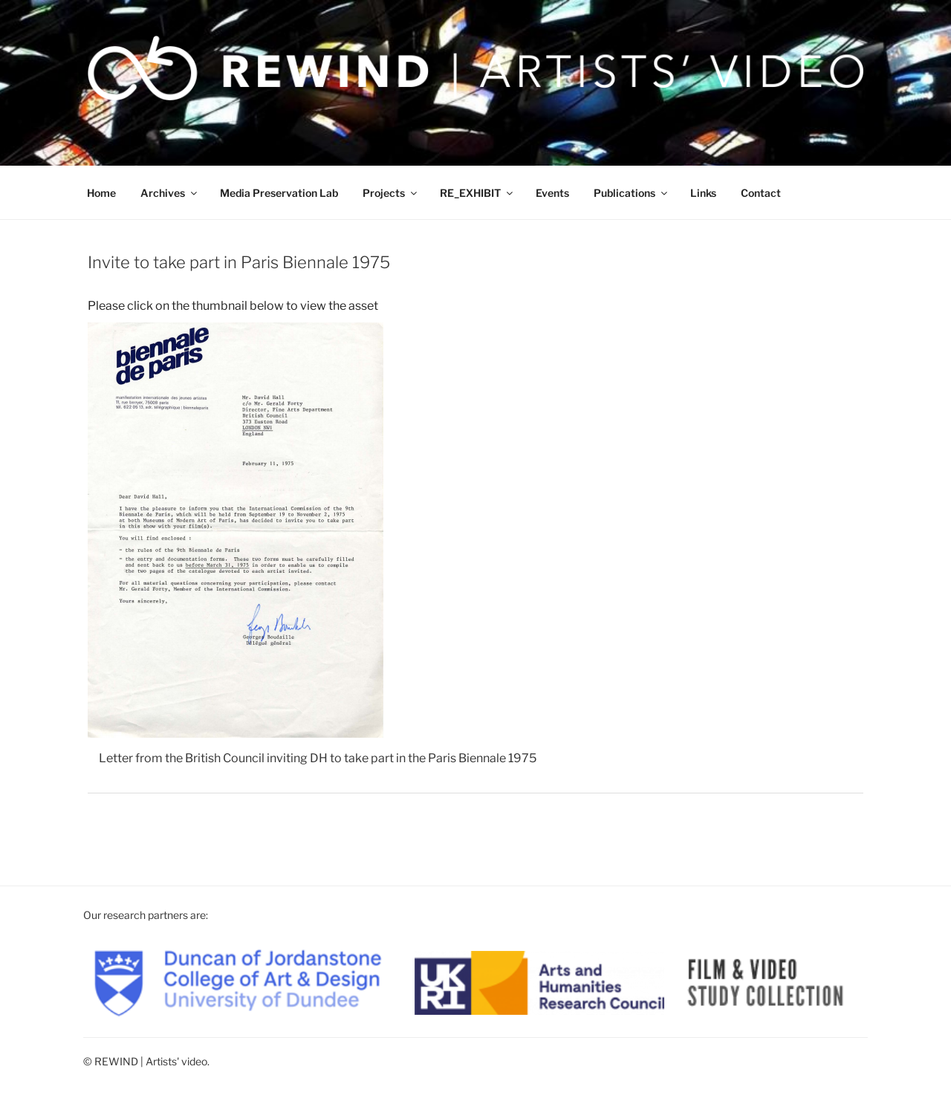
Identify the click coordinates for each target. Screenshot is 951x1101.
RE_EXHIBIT (477, 192)
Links (703, 192)
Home (101, 192)
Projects (391, 192)
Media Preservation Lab (279, 192)
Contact (761, 192)
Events (552, 192)
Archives (169, 192)
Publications (631, 192)
